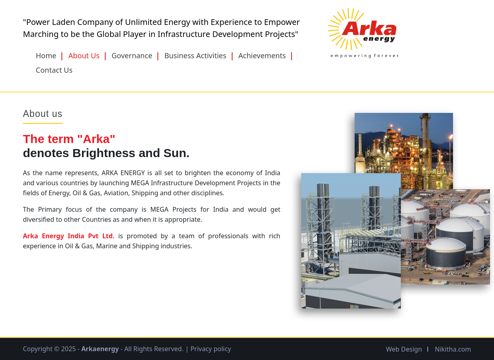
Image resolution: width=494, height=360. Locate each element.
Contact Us (54, 70)
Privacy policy (210, 348)
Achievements (262, 55)
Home (46, 55)
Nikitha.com (453, 349)
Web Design (404, 349)
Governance (132, 55)
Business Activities (195, 55)
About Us (84, 55)
